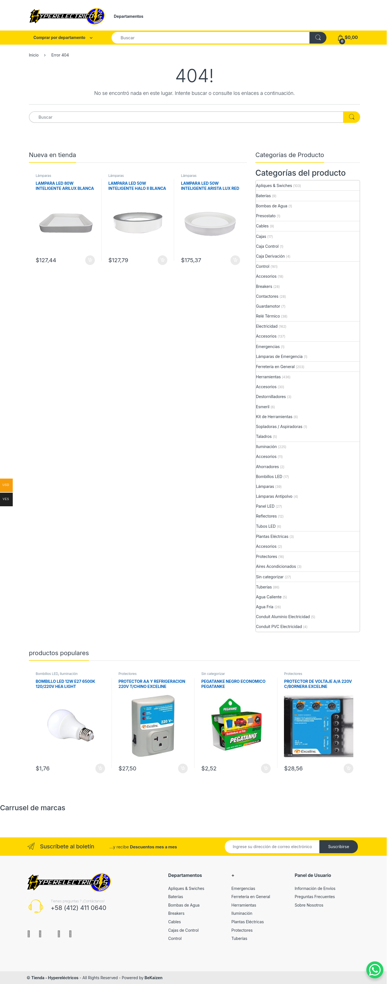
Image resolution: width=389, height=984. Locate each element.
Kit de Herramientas (274, 416)
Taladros (264, 436)
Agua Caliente (268, 596)
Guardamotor (268, 306)
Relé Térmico (268, 316)
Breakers (264, 286)
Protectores (266, 556)
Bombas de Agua (271, 205)
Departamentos (128, 16)
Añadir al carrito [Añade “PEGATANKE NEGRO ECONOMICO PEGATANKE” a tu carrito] (266, 768)
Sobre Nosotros (309, 905)
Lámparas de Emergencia (279, 356)
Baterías (263, 195)
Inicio (34, 55)
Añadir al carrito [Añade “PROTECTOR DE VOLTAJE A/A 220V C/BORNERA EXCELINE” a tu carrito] (348, 768)
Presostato (265, 215)
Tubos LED (266, 526)
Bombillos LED (269, 476)
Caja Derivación (270, 256)
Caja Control (267, 246)
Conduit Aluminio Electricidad (283, 616)
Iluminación (266, 446)
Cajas (261, 236)
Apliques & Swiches (274, 185)
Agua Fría (264, 606)
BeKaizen (154, 977)
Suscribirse (338, 846)
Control (262, 266)
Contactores (267, 296)
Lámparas (43, 175)
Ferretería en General (275, 366)
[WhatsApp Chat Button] (374, 969)
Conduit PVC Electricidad (279, 626)
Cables (262, 225)
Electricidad (266, 326)
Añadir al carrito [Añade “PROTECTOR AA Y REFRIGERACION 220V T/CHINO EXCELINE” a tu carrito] (183, 768)
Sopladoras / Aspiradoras (279, 426)
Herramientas (268, 376)
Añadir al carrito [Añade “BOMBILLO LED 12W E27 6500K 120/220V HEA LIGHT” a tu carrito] (100, 768)
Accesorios (266, 276)
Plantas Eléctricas (272, 536)
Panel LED (265, 506)
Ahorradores (267, 466)
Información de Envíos (315, 888)
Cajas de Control (183, 930)
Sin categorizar (270, 576)
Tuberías (264, 587)
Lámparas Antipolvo (274, 496)
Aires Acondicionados (276, 566)
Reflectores (266, 516)
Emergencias (268, 346)
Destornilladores (271, 396)
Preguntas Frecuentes (315, 896)
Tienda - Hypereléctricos (54, 977)
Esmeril (262, 406)
